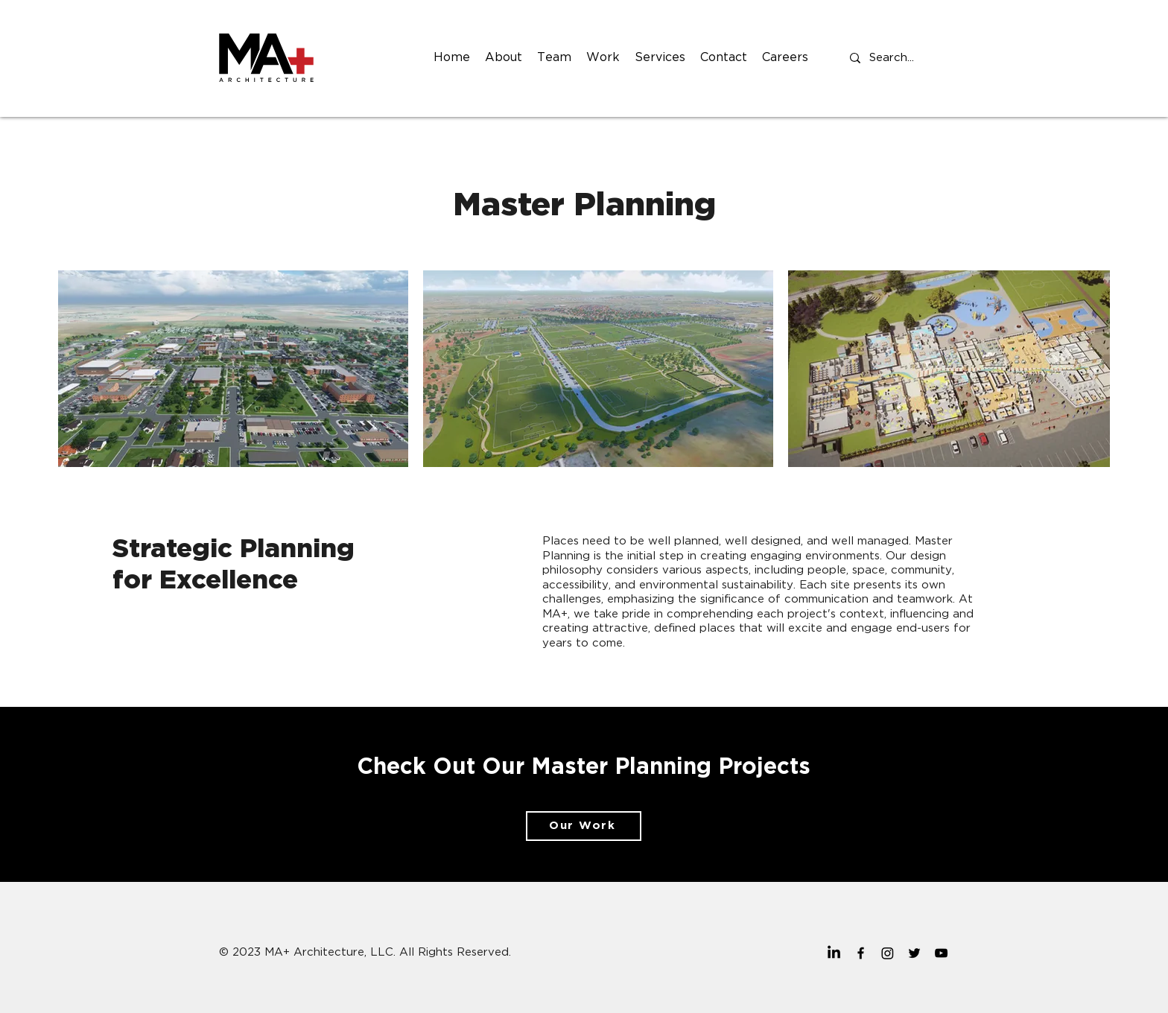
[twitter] (914, 953)
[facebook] (861, 953)
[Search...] (893, 58)
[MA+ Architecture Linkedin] (834, 953)
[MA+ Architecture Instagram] (887, 953)
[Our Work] (583, 826)
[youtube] (941, 953)
